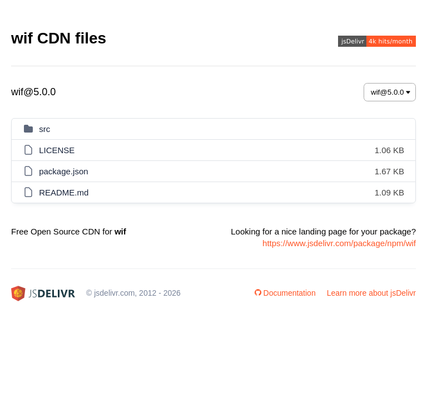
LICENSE (57, 150)
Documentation (285, 292)
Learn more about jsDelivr (371, 292)
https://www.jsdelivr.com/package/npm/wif (339, 243)
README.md (63, 192)
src (44, 129)
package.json (63, 171)
